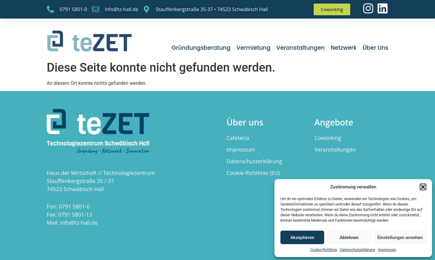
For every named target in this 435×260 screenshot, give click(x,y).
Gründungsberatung (201, 48)
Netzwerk (344, 48)
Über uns (375, 48)
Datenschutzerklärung (357, 250)
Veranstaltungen (301, 48)
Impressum (387, 250)
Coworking (328, 137)
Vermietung (253, 48)
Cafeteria (237, 137)
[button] (423, 187)
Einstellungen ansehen (400, 237)
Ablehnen (349, 237)
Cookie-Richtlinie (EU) (253, 172)
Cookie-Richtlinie (323, 250)
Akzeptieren (302, 237)
